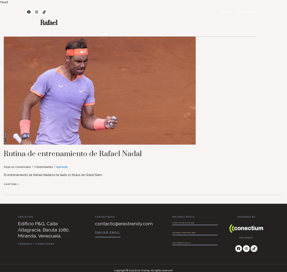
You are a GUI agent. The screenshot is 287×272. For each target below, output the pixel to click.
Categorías (249, 12)
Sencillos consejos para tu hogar (183, 223)
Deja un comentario (17, 167)
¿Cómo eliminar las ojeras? (181, 243)
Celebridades (44, 167)
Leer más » (12, 184)
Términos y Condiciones (36, 244)
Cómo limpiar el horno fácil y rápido (183, 233)
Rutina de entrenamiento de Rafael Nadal (78, 154)
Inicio (226, 12)
